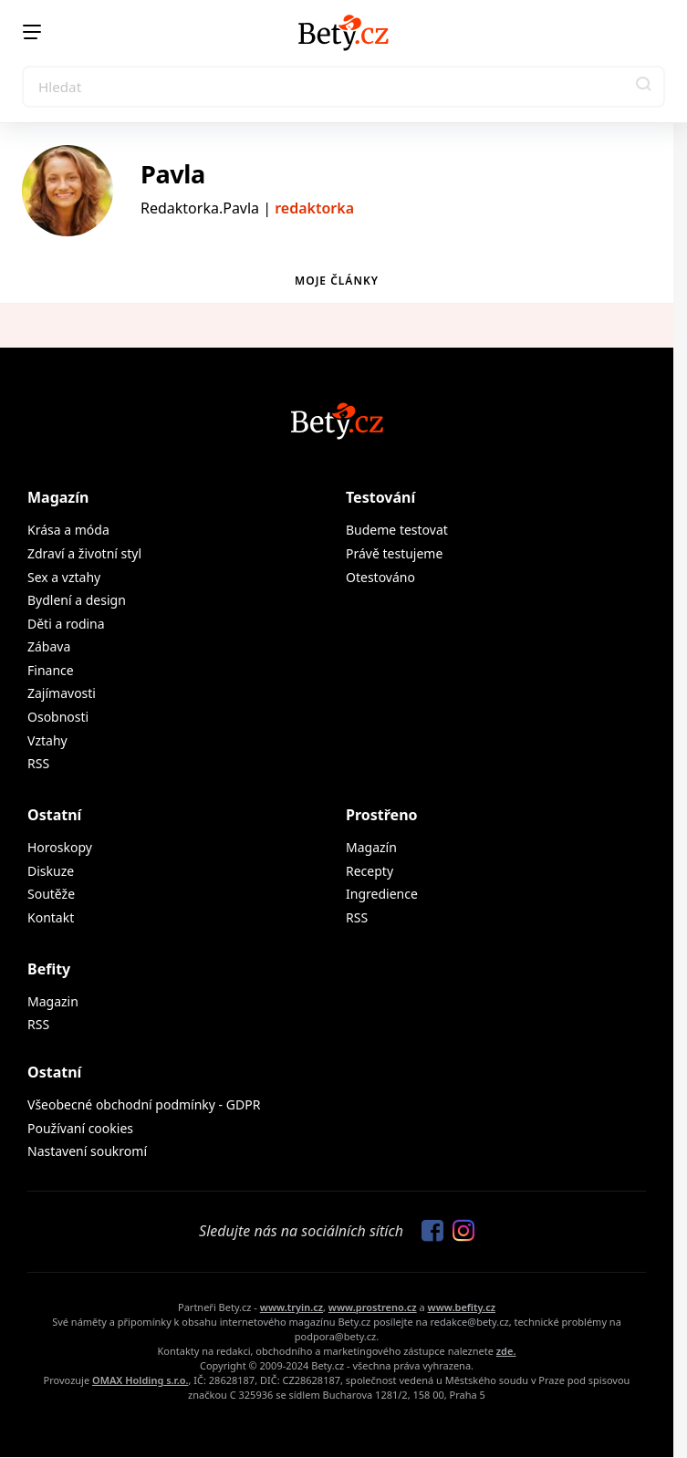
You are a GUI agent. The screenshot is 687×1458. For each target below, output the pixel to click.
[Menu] (32, 32)
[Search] (343, 87)
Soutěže (51, 893)
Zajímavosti (61, 693)
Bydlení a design (76, 600)
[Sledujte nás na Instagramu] (458, 1232)
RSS (38, 763)
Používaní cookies (80, 1128)
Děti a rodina (66, 623)
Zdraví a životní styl (84, 553)
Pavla (173, 174)
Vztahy (47, 740)
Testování (380, 497)
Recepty (369, 871)
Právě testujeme (394, 553)
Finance (50, 670)
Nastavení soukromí (87, 1151)
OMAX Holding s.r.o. (140, 1380)
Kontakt (50, 917)
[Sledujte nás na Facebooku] (427, 1232)
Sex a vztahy (63, 577)
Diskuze (50, 871)
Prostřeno (382, 815)
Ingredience (382, 893)
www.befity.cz (461, 1307)
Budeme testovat (397, 529)
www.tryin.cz (291, 1307)
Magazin (52, 1001)
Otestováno (380, 577)
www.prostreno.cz (372, 1307)
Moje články (337, 280)
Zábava (48, 646)
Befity (48, 969)
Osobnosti (57, 716)
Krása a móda (68, 529)
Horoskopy (59, 847)
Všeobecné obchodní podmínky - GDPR (143, 1104)
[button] (644, 87)
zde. (506, 1351)
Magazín (57, 497)
